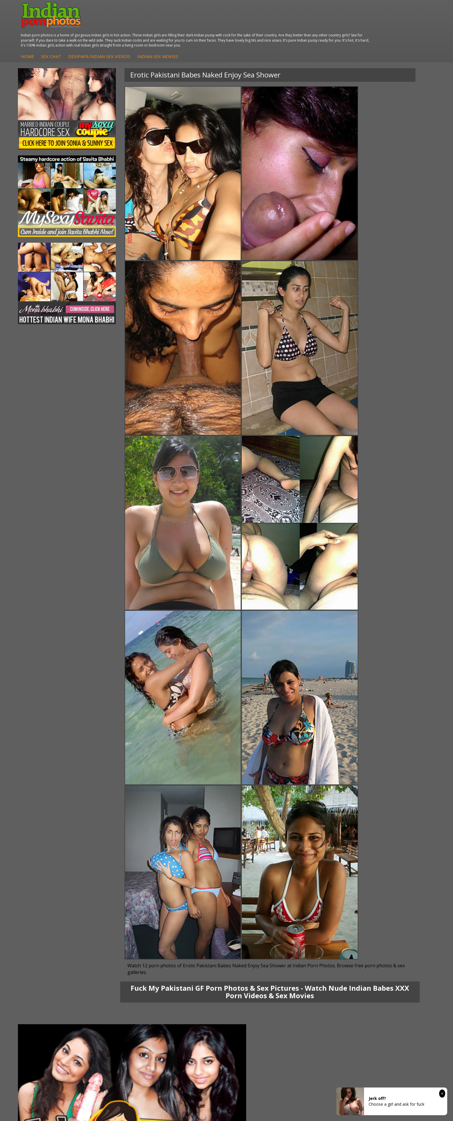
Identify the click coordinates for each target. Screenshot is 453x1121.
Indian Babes (182, 950)
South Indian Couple (54, 950)
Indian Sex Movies (268, 26)
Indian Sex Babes (254, 950)
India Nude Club (321, 944)
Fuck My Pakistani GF (123, 956)
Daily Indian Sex (388, 939)
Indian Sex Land (321, 956)
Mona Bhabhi (47, 927)
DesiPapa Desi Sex (120, 944)
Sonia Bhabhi (47, 933)
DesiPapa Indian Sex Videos (210, 26)
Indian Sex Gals (252, 944)
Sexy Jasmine (47, 939)
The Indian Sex (387, 927)
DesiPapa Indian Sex (122, 927)
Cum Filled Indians (323, 939)
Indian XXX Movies (391, 956)
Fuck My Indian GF (187, 939)
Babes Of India (320, 933)
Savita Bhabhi (47, 944)
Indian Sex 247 (319, 950)
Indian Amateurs (185, 944)
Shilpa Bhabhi (47, 956)
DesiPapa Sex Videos (190, 927)
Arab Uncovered (185, 956)
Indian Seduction (253, 939)
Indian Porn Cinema (256, 927)
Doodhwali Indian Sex (394, 933)
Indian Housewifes (120, 950)
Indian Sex (112, 939)
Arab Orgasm (318, 927)
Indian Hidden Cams (189, 933)
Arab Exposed (116, 933)
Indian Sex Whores (255, 933)
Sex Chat (162, 26)
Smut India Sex (388, 950)
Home (138, 26)
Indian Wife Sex (388, 944)
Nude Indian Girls (254, 956)
